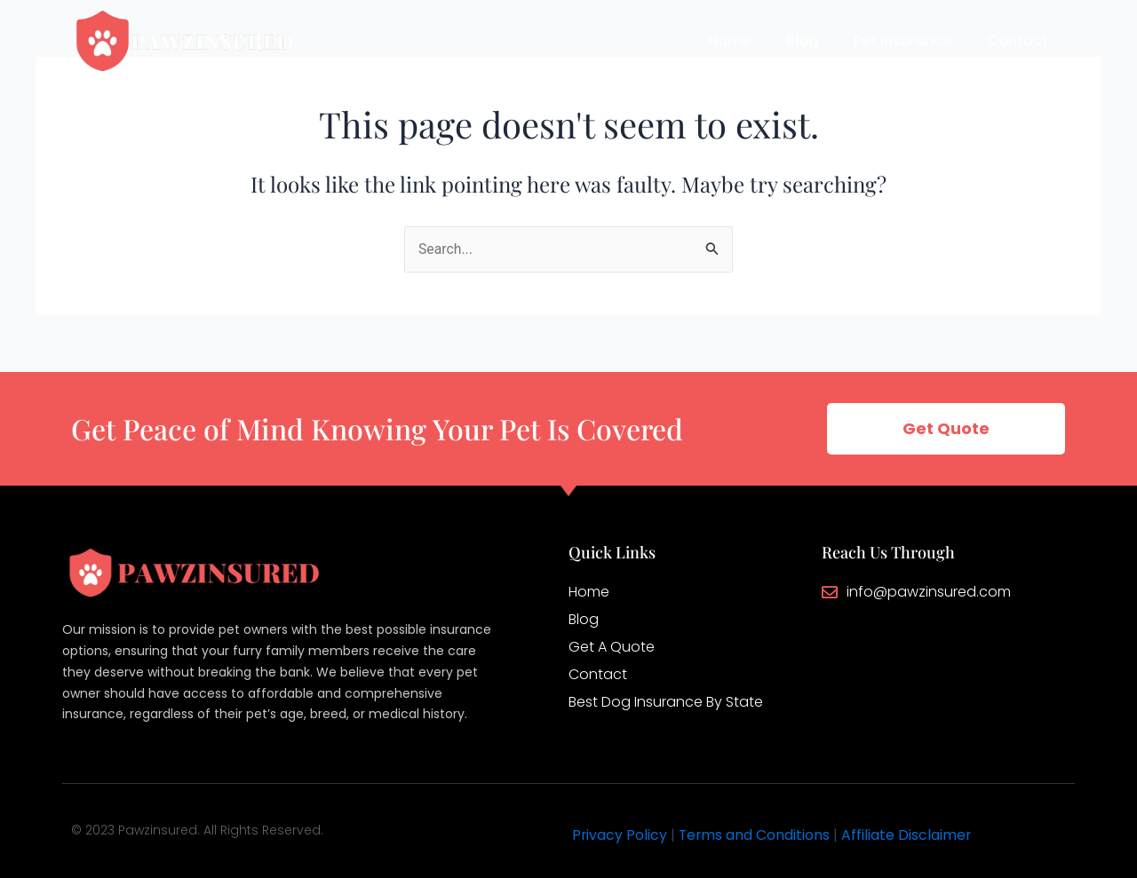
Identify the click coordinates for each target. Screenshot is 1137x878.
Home (729, 40)
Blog (802, 40)
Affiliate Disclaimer (909, 835)
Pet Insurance (902, 40)
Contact (1017, 40)
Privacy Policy (620, 835)
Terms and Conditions (756, 835)
